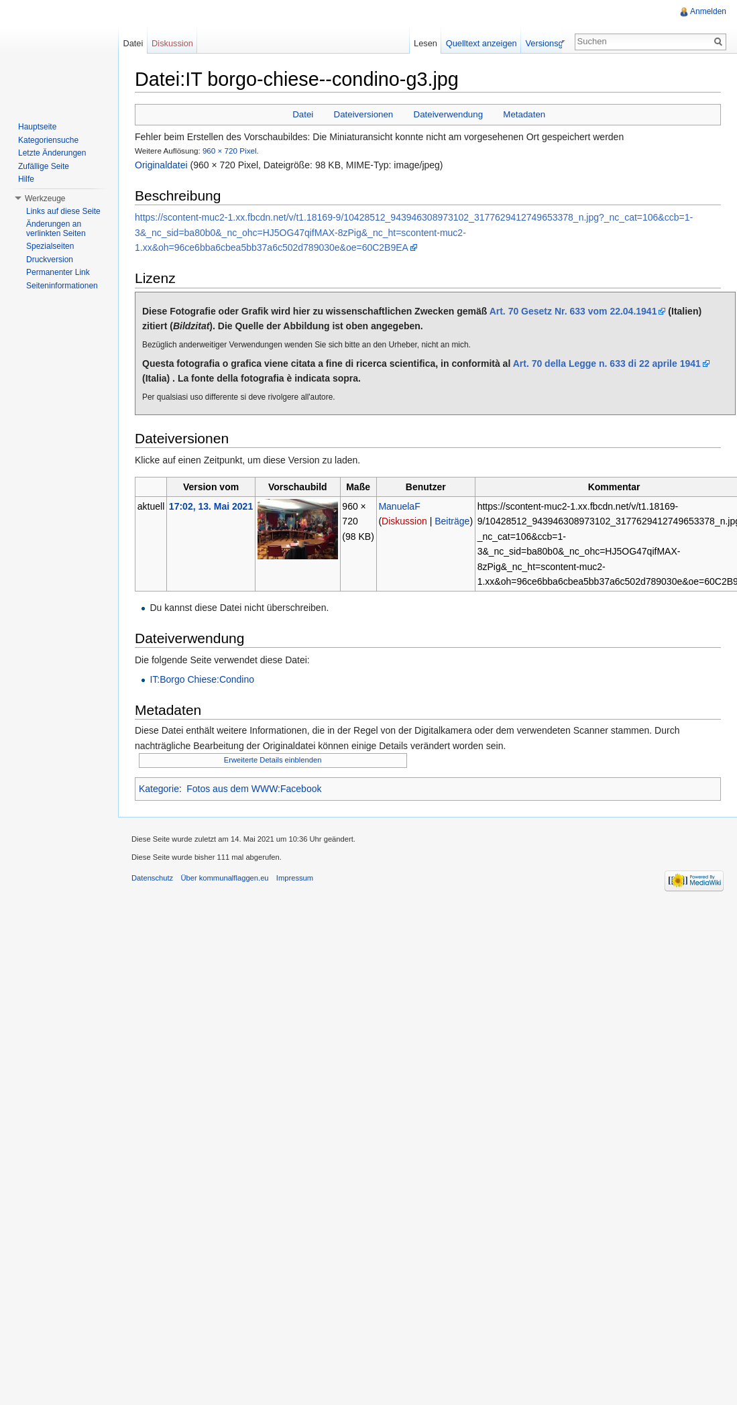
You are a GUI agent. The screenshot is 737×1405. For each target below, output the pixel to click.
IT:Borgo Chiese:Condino (202, 679)
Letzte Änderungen (52, 153)
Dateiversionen (364, 114)
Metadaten (524, 114)
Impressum (294, 878)
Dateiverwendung (449, 114)
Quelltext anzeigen (514, 43)
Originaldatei (161, 165)
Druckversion (49, 259)
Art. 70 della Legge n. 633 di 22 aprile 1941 (607, 363)
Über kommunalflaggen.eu (224, 878)
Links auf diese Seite (63, 211)
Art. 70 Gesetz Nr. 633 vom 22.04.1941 (573, 311)
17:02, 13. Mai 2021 (211, 506)
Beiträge (452, 521)
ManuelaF (399, 506)
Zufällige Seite (43, 166)
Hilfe (26, 179)
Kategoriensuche (48, 140)
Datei (302, 114)
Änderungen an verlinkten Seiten (56, 228)
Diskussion (404, 521)
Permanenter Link (58, 272)
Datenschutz (152, 878)
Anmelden (708, 11)
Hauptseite (37, 126)
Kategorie (159, 788)
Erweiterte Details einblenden (273, 760)
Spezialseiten (50, 246)
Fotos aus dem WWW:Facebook (253, 788)
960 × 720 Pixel (230, 150)
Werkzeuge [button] (45, 198)
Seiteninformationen (62, 285)
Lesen (458, 43)
